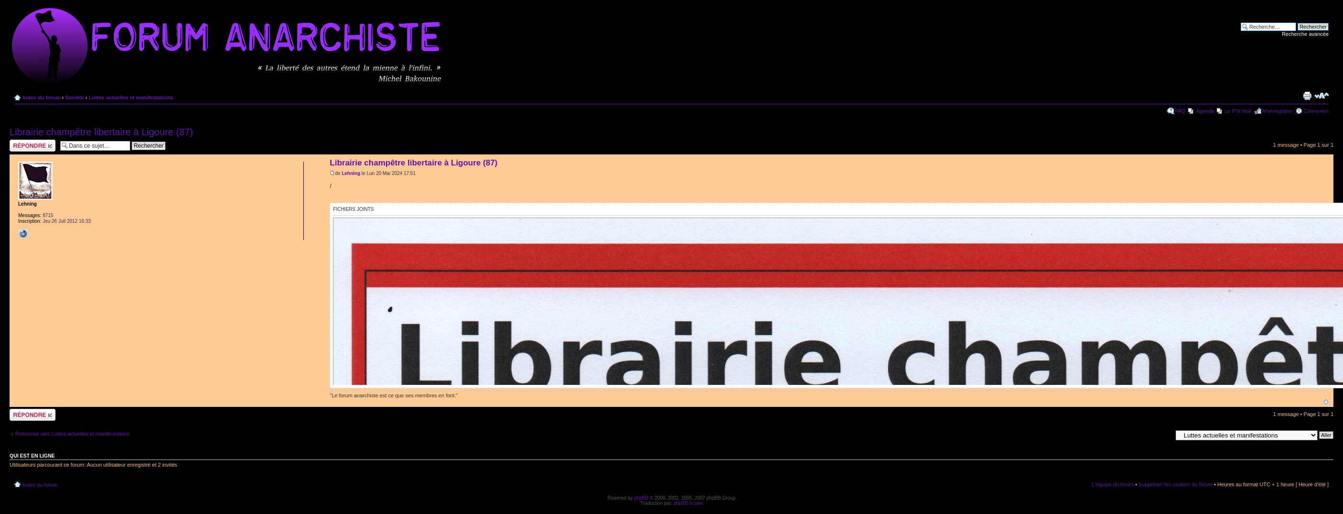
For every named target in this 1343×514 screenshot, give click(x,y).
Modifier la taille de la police (1322, 95)
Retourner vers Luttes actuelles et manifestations (72, 434)
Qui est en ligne (32, 456)
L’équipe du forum (1112, 484)
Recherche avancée (1305, 34)
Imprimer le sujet (1307, 95)
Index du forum (41, 97)
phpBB (641, 498)
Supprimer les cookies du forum (1176, 484)
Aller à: (1163, 434)
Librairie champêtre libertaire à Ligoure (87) (101, 132)
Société (74, 97)
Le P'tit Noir (1238, 111)
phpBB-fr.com (688, 503)
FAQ (1180, 111)
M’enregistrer (1277, 111)
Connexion (1316, 111)
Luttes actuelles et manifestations (131, 97)
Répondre (32, 146)
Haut (1326, 402)
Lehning (351, 173)
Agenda (1205, 111)
